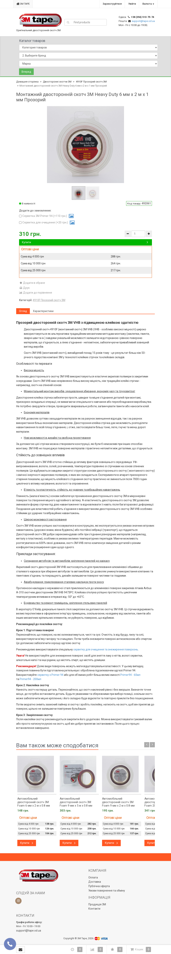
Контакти (94, 908)
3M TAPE (23, 3)
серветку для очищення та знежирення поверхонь (105, 649)
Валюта (147, 3)
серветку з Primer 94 (50, 674)
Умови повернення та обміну (106, 890)
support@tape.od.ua (143, 21)
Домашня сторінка (27, 81)
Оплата (93, 877)
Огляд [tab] (23, 311)
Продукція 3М (97, 904)
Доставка (94, 881)
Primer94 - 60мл (130, 674)
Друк (24, 287)
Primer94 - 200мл (30, 679)
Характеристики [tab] (43, 311)
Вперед (26, 71)
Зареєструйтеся (112, 3)
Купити (85, 242)
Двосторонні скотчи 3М (57, 81)
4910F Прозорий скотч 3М (91, 81)
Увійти (132, 3)
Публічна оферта (99, 886)
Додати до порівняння (35, 292)
